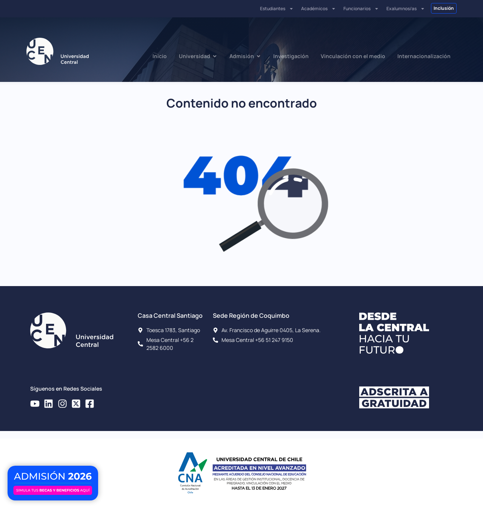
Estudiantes (277, 9)
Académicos (318, 9)
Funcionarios (361, 9)
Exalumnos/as (405, 9)
